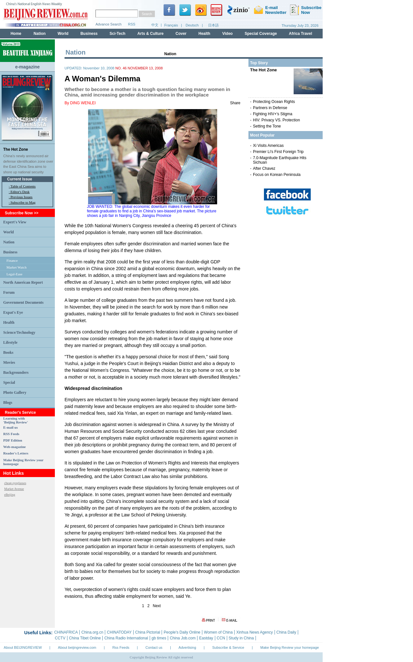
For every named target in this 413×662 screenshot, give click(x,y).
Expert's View (14, 222)
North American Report (23, 282)
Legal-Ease (14, 274)
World (8, 232)
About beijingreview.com (77, 647)
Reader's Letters (15, 453)
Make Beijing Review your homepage (289, 647)
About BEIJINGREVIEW (23, 647)
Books (8, 352)
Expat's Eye (13, 312)
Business (10, 252)
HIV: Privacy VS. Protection (276, 120)
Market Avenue (14, 489)
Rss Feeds (120, 647)
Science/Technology (19, 332)
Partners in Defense (270, 108)
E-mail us (10, 427)
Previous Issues (22, 197)
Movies (9, 362)
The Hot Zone (15, 149)
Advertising (187, 647)
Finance (12, 260)
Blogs (7, 402)
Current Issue (19, 179)
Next (157, 606)
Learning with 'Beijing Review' (15, 420)
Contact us (154, 647)
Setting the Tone (267, 126)
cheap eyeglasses (15, 483)
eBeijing (9, 494)
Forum (9, 292)
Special (9, 382)
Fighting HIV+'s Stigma (272, 114)
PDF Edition (12, 440)
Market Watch (16, 267)
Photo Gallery (14, 392)
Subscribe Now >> (21, 213)
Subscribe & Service (228, 647)
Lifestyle (10, 342)
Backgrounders (15, 372)
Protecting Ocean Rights (274, 101)
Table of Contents (22, 186)
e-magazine (27, 66)
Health (9, 322)
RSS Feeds (11, 434)
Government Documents (23, 302)
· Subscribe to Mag (22, 202)
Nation (9, 242)
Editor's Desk (20, 192)
